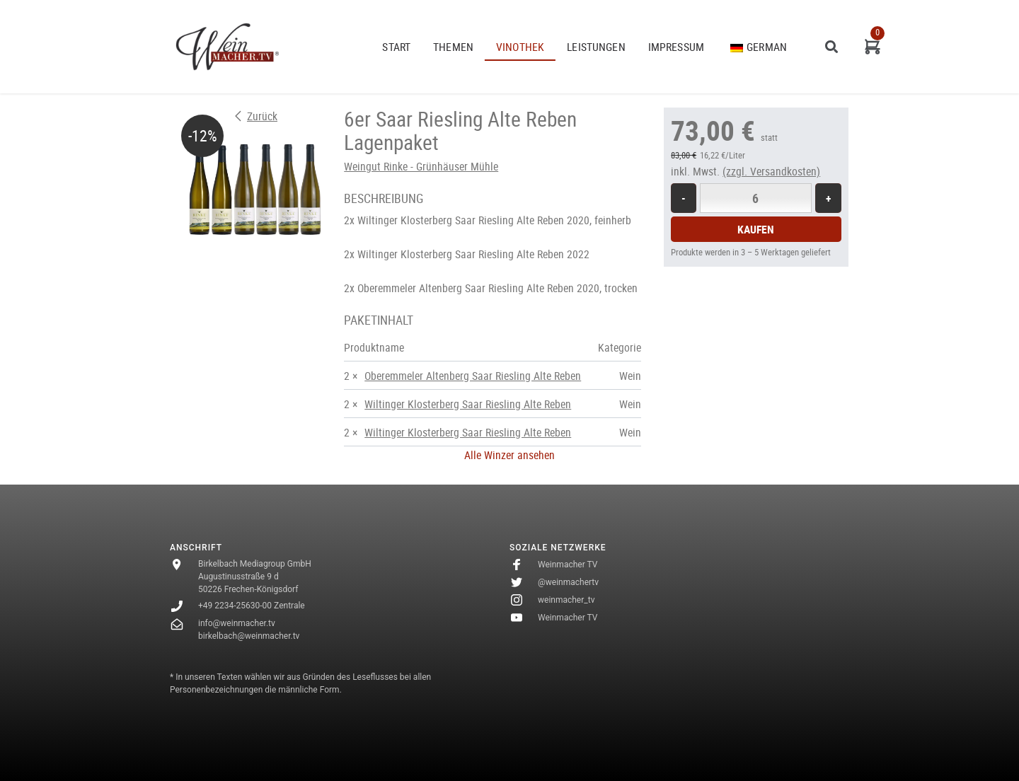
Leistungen (596, 46)
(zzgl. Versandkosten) (771, 171)
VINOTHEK (520, 46)
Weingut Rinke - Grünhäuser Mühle (421, 166)
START (396, 46)
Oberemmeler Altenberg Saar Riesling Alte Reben (472, 375)
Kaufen (755, 229)
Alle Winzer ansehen (509, 455)
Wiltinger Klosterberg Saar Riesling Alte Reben (467, 404)
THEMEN (453, 46)
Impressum (676, 46)
